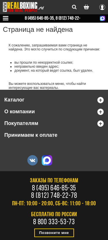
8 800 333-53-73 (54, 222)
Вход (102, 6)
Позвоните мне (54, 233)
